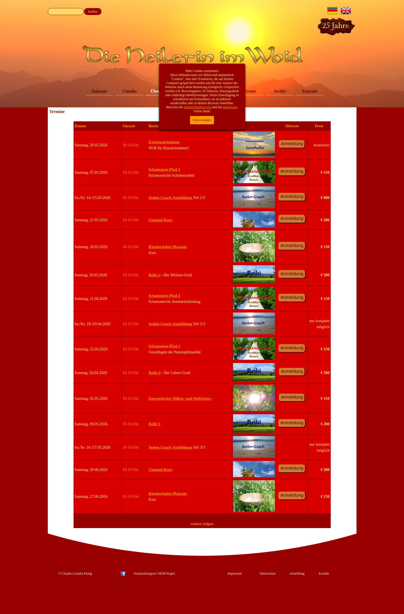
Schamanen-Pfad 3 (164, 169)
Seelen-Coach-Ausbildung (170, 197)
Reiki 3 (154, 275)
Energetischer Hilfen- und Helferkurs (180, 398)
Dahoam (99, 91)
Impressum (235, 573)
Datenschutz (268, 573)
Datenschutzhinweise (197, 62)
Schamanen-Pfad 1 (164, 346)
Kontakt (310, 91)
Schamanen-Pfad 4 (164, 295)
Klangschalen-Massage (167, 247)
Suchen (92, 11)
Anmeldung (297, 573)
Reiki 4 (154, 372)
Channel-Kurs (160, 220)
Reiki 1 (154, 424)
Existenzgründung (163, 142)
